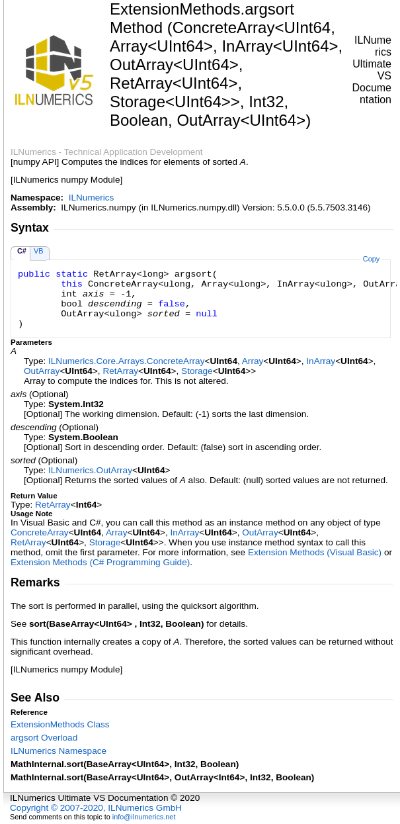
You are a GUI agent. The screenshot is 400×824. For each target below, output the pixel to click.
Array (252, 361)
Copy (371, 259)
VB (39, 251)
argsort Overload (44, 738)
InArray (320, 361)
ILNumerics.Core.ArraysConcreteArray (126, 361)
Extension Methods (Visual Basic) (314, 552)
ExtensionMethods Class (60, 724)
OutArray (42, 371)
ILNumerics (91, 198)
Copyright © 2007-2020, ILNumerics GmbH (96, 808)
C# (21, 251)
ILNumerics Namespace (58, 751)
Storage (197, 371)
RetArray (120, 371)
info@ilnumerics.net (144, 817)
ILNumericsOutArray (90, 470)
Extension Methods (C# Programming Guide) (100, 562)
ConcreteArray (40, 532)
